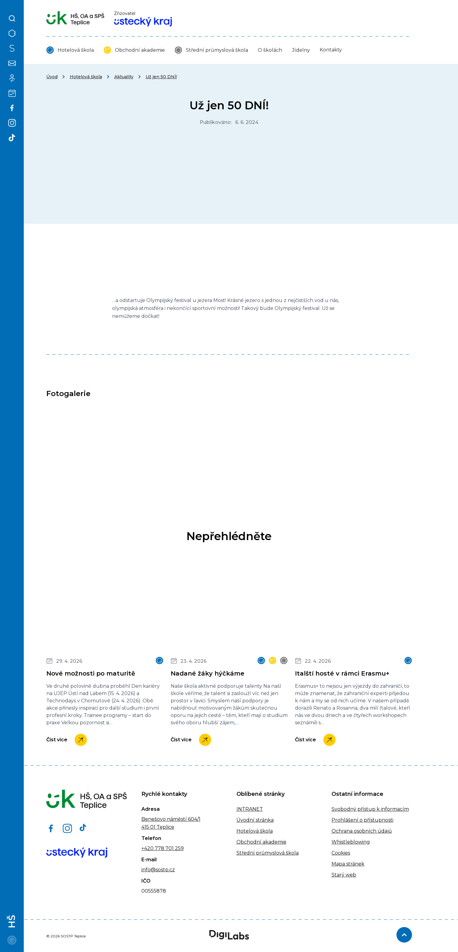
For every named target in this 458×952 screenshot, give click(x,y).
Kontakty (331, 50)
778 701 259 (169, 848)
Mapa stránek (348, 864)
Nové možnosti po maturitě (90, 673)
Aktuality (123, 76)
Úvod (52, 76)
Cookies (341, 853)
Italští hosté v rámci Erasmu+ (342, 673)
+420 (147, 848)
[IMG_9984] (229, 452)
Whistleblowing (351, 842)
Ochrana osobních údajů (362, 831)
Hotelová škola (76, 50)
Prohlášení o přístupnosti (362, 820)
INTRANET (249, 809)
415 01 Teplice (157, 827)
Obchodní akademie (140, 50)
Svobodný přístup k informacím (370, 809)
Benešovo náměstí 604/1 (171, 819)
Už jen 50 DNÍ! (161, 76)
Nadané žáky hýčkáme (207, 673)
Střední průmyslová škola (217, 50)
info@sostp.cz (158, 870)
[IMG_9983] (104, 452)
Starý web (344, 875)
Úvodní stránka (255, 820)
